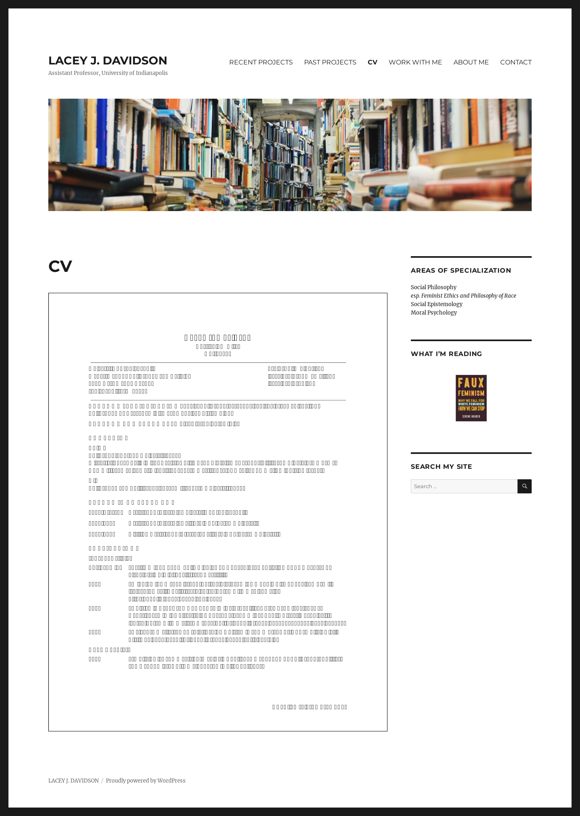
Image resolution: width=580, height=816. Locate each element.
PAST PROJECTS (330, 62)
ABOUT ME (471, 62)
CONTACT (516, 62)
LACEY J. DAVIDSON (108, 60)
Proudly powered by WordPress (146, 780)
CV (372, 62)
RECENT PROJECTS (261, 62)
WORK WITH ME (415, 62)
